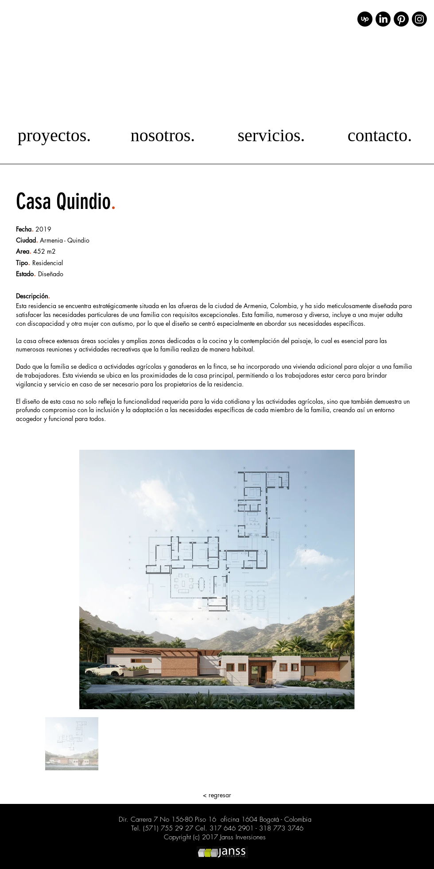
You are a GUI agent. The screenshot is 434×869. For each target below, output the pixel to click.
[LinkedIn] (383, 19)
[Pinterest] (401, 19)
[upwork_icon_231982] (364, 19)
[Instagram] (419, 19)
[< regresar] (217, 795)
